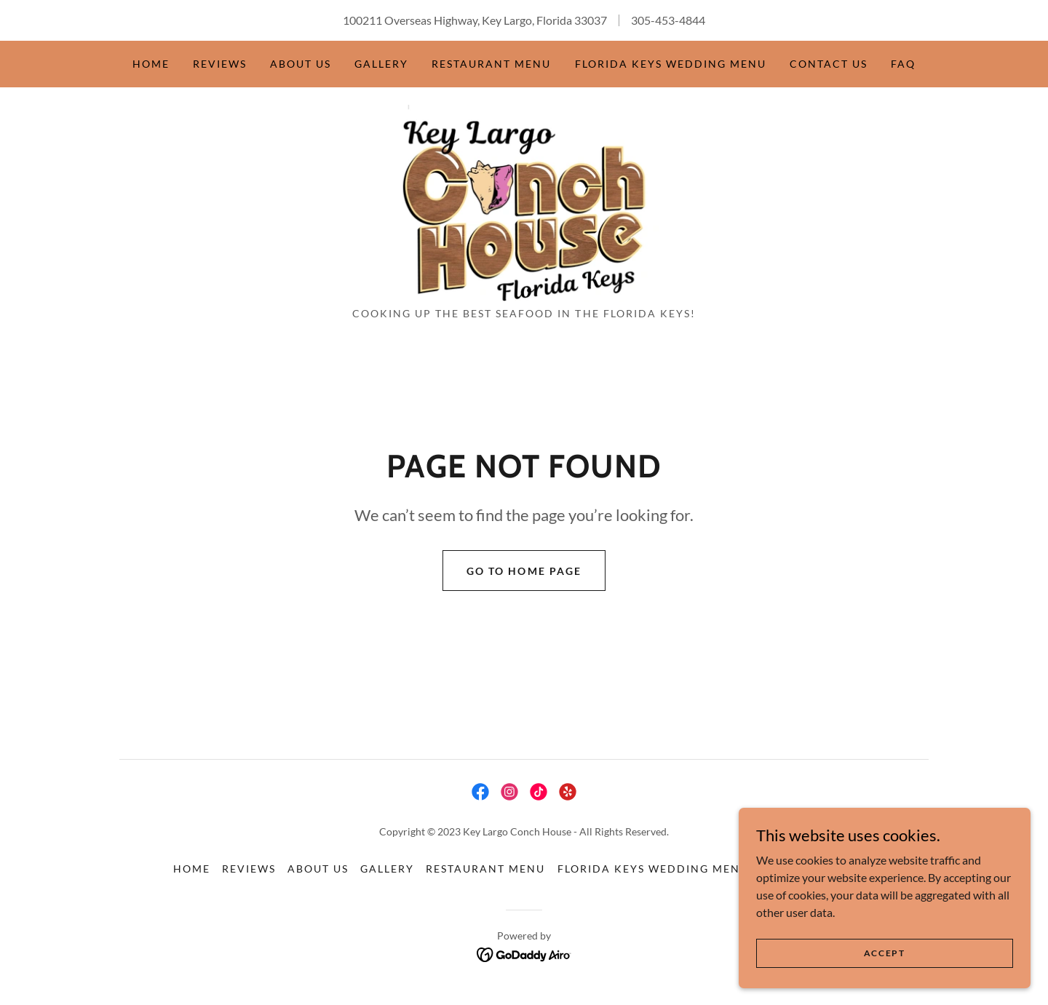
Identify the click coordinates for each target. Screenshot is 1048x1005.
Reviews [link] (220, 63)
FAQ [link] (903, 63)
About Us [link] (300, 63)
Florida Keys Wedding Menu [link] (670, 63)
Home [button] (191, 871)
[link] (524, 203)
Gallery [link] (381, 63)
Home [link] (151, 63)
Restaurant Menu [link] (491, 63)
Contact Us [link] (829, 63)
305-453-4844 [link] (668, 20)
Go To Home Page (524, 573)
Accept (884, 953)
